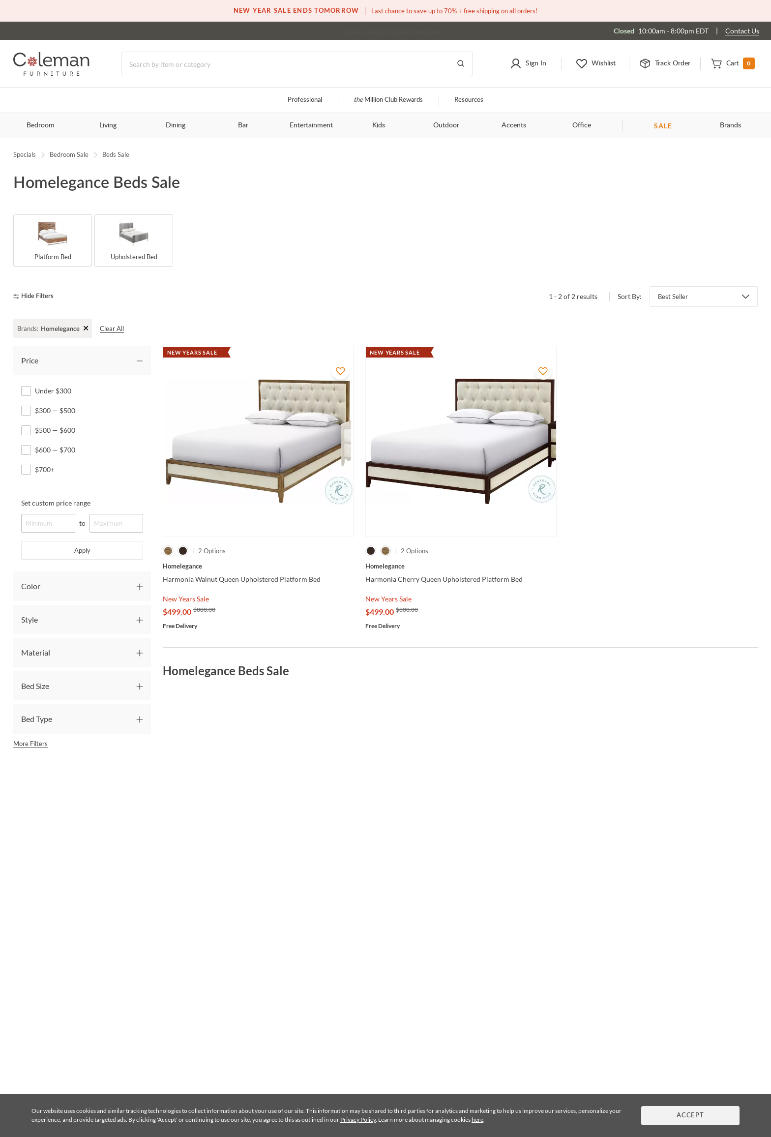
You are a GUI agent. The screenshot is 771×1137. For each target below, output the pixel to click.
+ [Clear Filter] (86, 327)
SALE (663, 125)
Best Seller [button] (673, 296)
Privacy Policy (358, 1119)
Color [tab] (30, 586)
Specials (24, 154)
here (477, 1119)
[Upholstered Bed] (134, 240)
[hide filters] (36, 296)
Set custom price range (55, 503)
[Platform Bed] (52, 240)
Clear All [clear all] (112, 328)
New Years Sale (186, 599)
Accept (690, 1115)
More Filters (30, 744)
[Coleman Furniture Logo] (51, 73)
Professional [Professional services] (305, 100)
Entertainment (311, 125)
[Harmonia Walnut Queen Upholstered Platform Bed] (258, 566)
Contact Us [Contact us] (742, 31)
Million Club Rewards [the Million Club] (388, 100)
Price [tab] (29, 360)
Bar (243, 125)
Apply (82, 550)
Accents (514, 125)
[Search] (297, 64)
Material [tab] (35, 652)
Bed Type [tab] (36, 718)
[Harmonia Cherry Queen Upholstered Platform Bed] (460, 566)
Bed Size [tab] (35, 685)
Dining (175, 125)
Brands (730, 125)
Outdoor (446, 125)
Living (108, 125)
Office (581, 125)
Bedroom (41, 125)
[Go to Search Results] (461, 64)
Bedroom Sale (69, 154)
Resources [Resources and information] (468, 100)
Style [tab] (29, 619)
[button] (528, 64)
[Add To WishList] (340, 371)
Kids (378, 125)
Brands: (27, 328)
